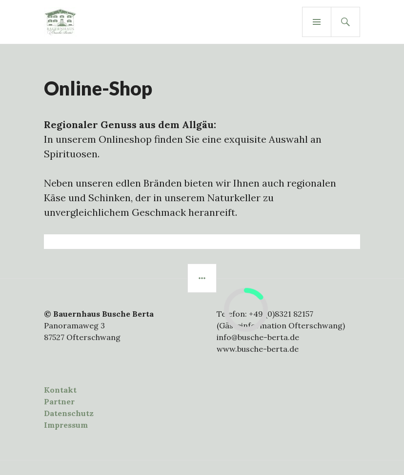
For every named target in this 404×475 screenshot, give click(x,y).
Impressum (66, 425)
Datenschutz (69, 413)
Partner (59, 401)
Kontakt (60, 390)
